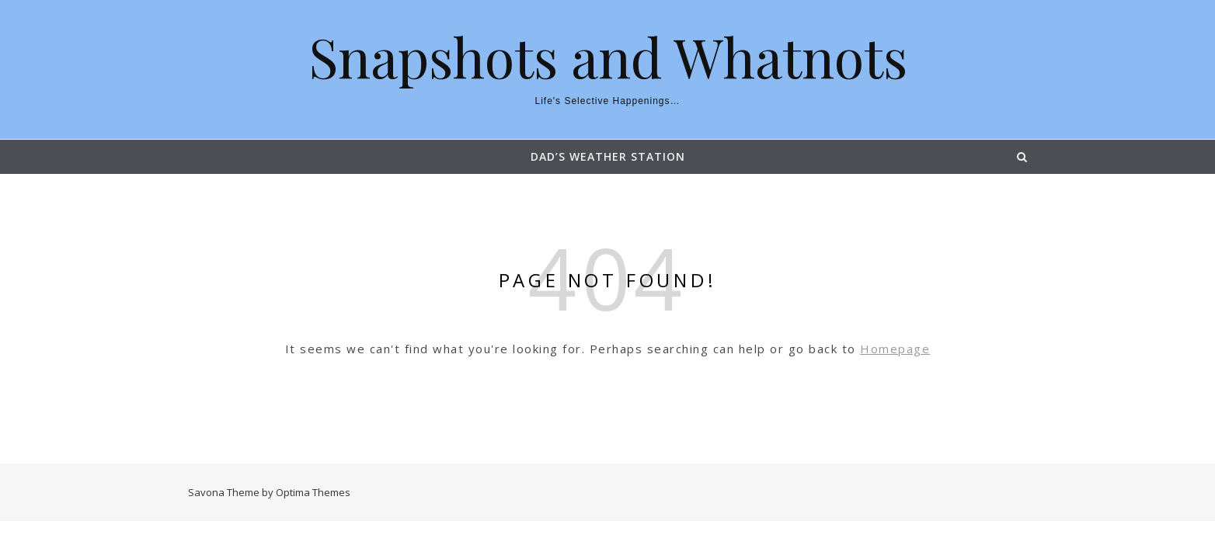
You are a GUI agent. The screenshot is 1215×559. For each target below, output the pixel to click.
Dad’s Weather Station (608, 156)
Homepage (895, 348)
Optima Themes (313, 492)
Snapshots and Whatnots (607, 56)
